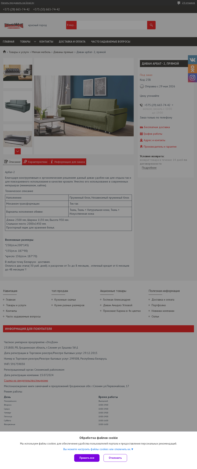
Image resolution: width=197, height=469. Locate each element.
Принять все (86, 458)
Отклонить (115, 458)
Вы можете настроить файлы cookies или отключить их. (97, 449)
